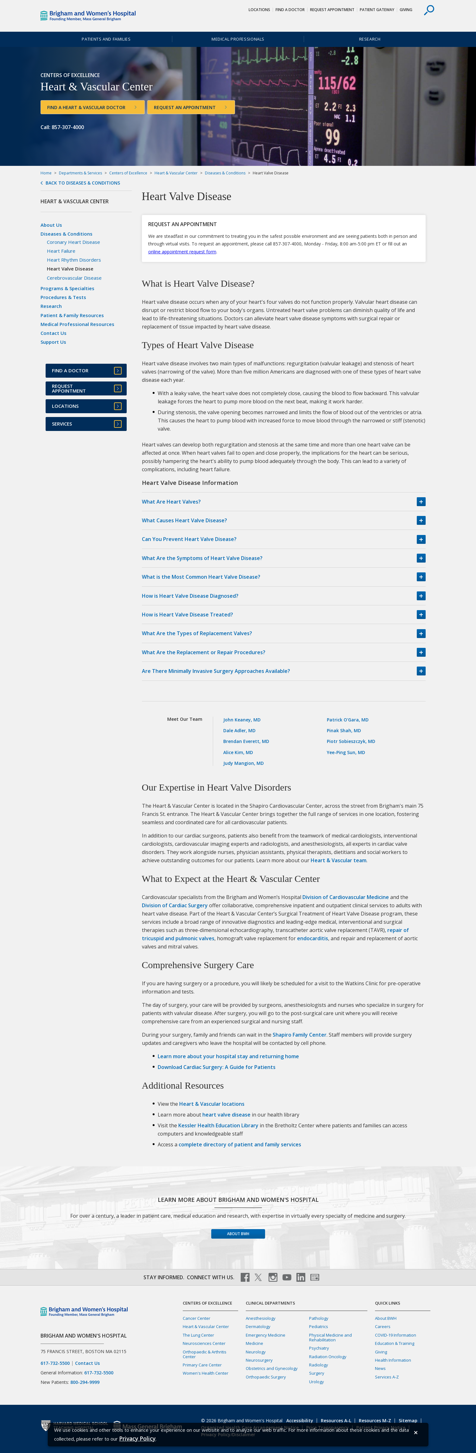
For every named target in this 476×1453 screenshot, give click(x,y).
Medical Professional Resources (77, 324)
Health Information (393, 1360)
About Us (51, 225)
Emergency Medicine (265, 1335)
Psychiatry (319, 1348)
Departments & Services (80, 173)
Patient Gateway (377, 9)
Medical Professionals (238, 39)
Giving (406, 9)
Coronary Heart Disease (73, 242)
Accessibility (299, 1420)
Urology (316, 1382)
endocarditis (312, 938)
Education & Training (394, 1343)
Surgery (316, 1373)
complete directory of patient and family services (240, 1144)
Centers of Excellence (128, 173)
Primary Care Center (202, 1365)
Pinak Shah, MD (344, 730)
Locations (259, 9)
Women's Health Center (205, 1373)
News (380, 1368)
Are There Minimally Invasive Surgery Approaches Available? (216, 671)
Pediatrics (318, 1326)
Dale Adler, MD (239, 730)
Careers (382, 1326)
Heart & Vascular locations (211, 1103)
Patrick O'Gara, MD (348, 720)
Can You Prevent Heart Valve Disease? (189, 539)
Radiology (318, 1365)
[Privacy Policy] (137, 1439)
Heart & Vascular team (338, 860)
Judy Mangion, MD (243, 763)
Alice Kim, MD (238, 752)
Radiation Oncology (327, 1356)
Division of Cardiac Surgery (175, 905)
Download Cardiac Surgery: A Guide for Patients (217, 1067)
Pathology (318, 1318)
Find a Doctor (290, 9)
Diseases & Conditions (225, 173)
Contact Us (54, 333)
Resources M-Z (375, 1420)
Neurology (256, 1352)
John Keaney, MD (242, 720)
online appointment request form (182, 252)
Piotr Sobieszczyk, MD (351, 741)
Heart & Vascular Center (176, 173)
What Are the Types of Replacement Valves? (197, 633)
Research (370, 39)
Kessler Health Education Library (218, 1125)
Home (46, 173)
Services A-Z (387, 1377)
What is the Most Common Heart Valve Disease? (201, 576)
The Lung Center (198, 1335)
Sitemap (408, 1420)
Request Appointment (332, 9)
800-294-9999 (84, 1382)
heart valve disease (226, 1114)
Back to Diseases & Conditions (83, 183)
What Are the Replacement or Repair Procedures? (203, 652)
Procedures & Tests (63, 297)
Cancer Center (196, 1318)
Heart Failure (61, 251)
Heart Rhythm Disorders (74, 260)
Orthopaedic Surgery (266, 1377)
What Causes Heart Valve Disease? (184, 520)
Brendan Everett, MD (246, 741)
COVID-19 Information (395, 1335)
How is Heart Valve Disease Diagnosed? (190, 595)
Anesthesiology (261, 1318)
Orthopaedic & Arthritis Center (204, 1354)
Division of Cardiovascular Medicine (345, 897)
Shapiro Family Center (300, 1034)
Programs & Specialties (67, 288)
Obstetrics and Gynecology (272, 1368)
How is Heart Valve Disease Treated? (187, 614)
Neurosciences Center (204, 1343)
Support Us (53, 342)
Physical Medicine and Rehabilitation (330, 1337)
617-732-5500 (55, 1363)
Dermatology (258, 1326)
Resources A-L (336, 1420)
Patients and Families (106, 39)
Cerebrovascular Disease (74, 278)
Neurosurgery (259, 1360)
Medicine (254, 1343)
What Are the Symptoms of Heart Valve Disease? (202, 558)
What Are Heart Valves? (171, 501)
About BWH (238, 1233)
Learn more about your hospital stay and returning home (228, 1056)
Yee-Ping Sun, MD (346, 752)
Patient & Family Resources (72, 315)
